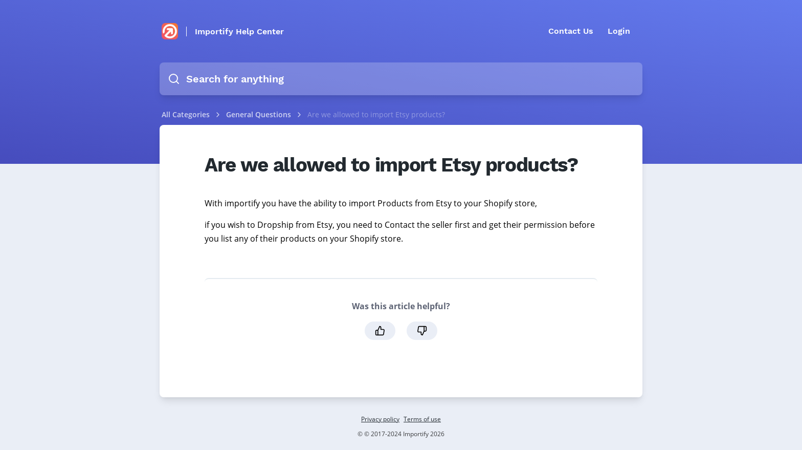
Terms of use (422, 419)
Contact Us (570, 31)
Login (619, 31)
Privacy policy (380, 419)
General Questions (259, 114)
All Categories (186, 114)
